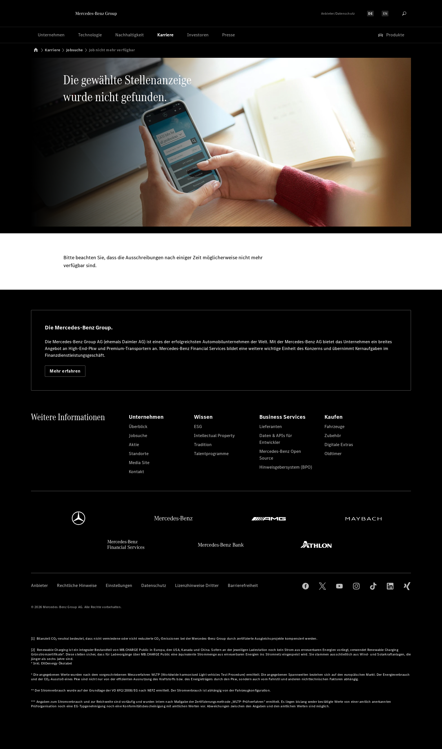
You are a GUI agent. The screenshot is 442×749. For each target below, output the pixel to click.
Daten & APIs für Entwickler (275, 439)
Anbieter (39, 585)
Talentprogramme (211, 454)
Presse (228, 35)
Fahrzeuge (334, 426)
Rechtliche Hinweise (77, 585)
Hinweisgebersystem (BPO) (285, 467)
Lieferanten (270, 426)
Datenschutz (153, 585)
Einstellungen (119, 585)
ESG (198, 426)
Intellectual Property (214, 435)
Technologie (90, 35)
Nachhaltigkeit (129, 35)
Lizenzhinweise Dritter (197, 585)
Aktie (134, 444)
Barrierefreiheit (243, 585)
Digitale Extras (338, 444)
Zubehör (332, 435)
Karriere (165, 35)
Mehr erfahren (65, 371)
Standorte (139, 454)
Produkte (390, 35)
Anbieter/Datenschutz (338, 13)
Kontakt (136, 472)
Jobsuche (74, 50)
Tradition (203, 444)
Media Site (139, 463)
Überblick (138, 426)
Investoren (198, 35)
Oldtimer (333, 454)
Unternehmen (51, 35)
